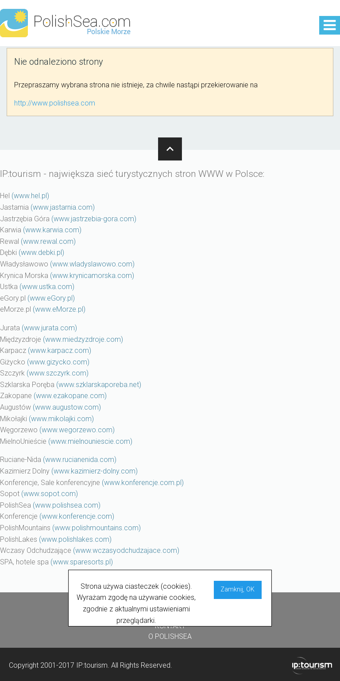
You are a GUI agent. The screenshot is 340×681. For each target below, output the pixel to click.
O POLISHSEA (170, 636)
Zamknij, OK (237, 589)
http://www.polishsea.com (54, 103)
